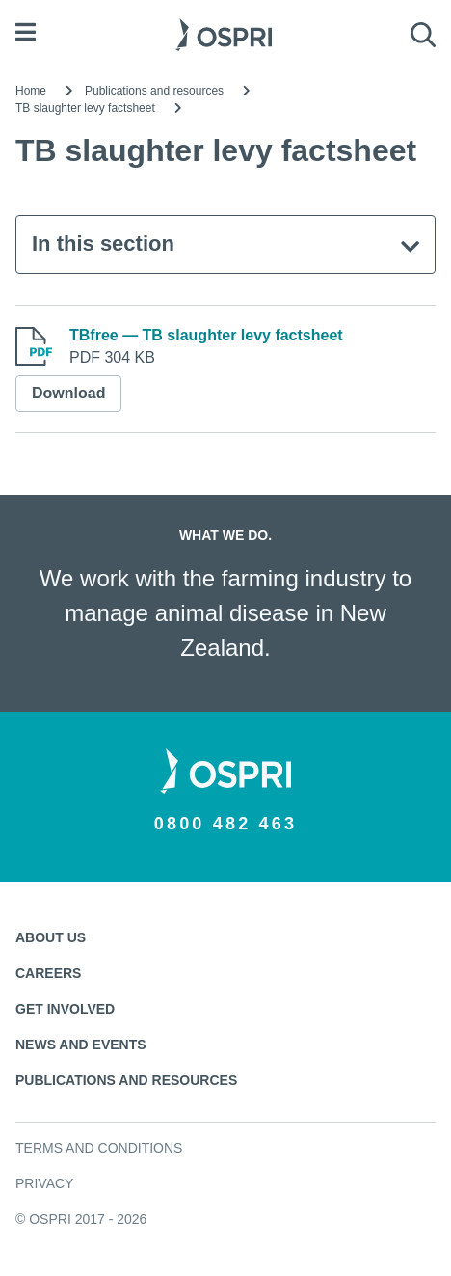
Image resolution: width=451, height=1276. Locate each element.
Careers (48, 973)
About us (50, 937)
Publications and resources (154, 90)
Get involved (65, 1009)
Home (30, 90)
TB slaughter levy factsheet (85, 108)
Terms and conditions (98, 1147)
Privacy (44, 1183)
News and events (80, 1044)
